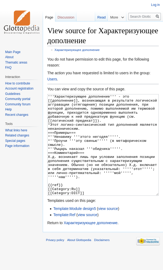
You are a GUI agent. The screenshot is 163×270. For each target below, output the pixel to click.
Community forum (17, 104)
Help (8, 109)
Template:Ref (64, 235)
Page (49, 17)
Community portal (17, 99)
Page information (17, 146)
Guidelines (12, 94)
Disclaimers (102, 260)
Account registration (19, 88)
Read (99, 17)
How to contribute (17, 83)
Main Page (12, 52)
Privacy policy (55, 260)
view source (108, 229)
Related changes (17, 135)
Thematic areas (16, 62)
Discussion (65, 17)
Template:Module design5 (74, 229)
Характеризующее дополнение (77, 49)
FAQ (8, 67)
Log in (155, 5)
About (9, 57)
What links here (16, 130)
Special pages (15, 141)
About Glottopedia (79, 260)
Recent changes (16, 115)
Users (52, 79)
